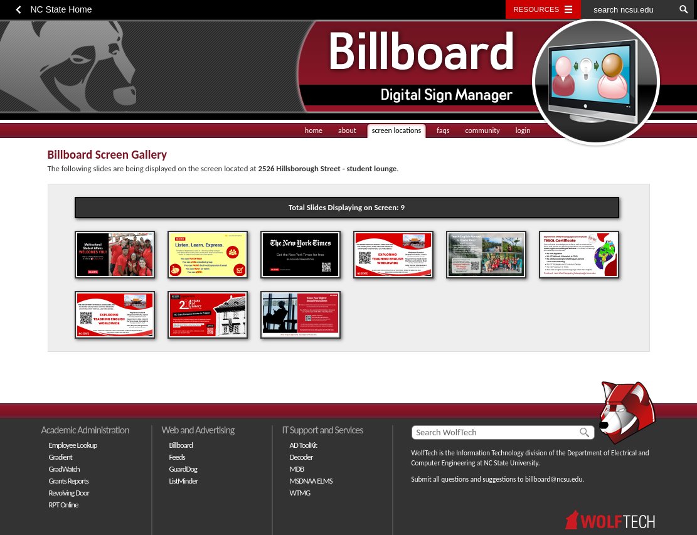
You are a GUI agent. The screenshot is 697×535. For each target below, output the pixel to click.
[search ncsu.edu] (628, 9)
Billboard (181, 445)
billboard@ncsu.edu (553, 479)
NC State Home (61, 9)
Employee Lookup (73, 445)
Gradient (60, 457)
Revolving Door (69, 492)
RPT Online (63, 504)
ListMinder (183, 480)
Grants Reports (69, 480)
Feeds (177, 457)
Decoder (301, 457)
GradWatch (64, 469)
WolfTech (425, 452)
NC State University (511, 462)
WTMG (300, 492)
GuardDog (183, 469)
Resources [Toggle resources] (537, 9)
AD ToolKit (303, 445)
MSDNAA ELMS (311, 480)
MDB (297, 469)
